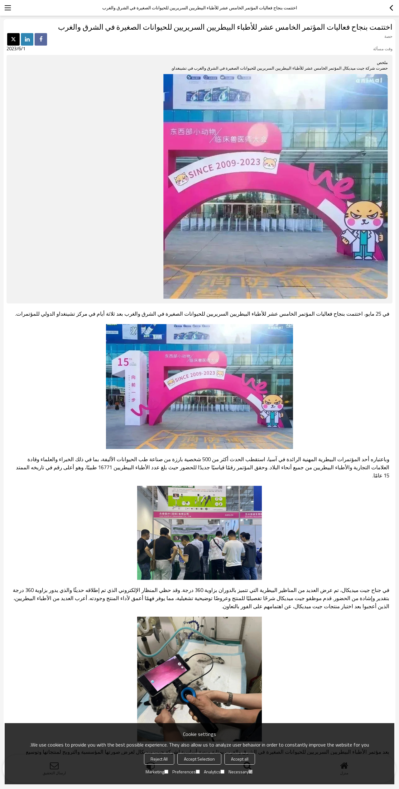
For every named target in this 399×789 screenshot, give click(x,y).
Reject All (159, 759)
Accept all (239, 759)
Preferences (186, 771)
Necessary (240, 771)
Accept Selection (199, 759)
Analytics (214, 771)
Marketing (157, 771)
